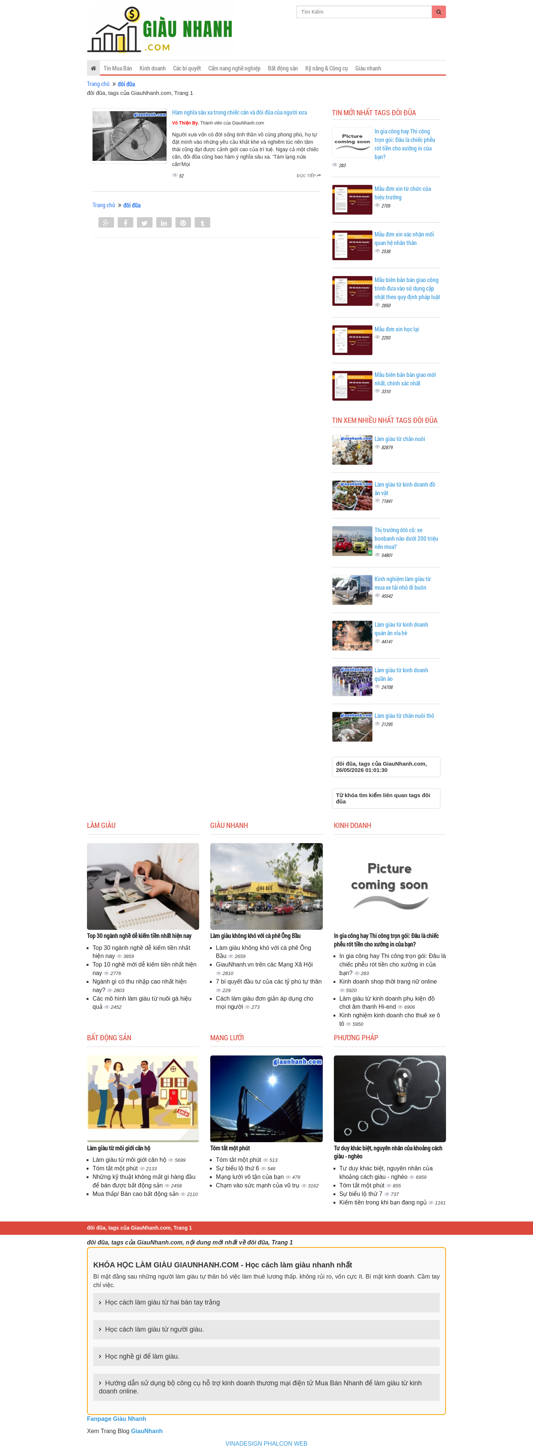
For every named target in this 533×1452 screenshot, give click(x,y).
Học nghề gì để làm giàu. (142, 1356)
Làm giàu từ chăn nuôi (400, 438)
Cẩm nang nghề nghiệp (234, 68)
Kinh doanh (153, 68)
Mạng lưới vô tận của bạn (250, 1177)
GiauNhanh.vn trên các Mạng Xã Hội (264, 964)
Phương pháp (356, 1037)
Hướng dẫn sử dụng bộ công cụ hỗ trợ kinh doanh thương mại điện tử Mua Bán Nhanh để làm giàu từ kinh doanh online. (260, 1387)
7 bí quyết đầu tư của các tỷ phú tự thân (269, 981)
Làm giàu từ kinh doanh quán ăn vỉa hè (401, 628)
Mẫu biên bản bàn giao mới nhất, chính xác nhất (405, 379)
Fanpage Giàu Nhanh (116, 1419)
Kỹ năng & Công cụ (326, 68)
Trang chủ (98, 83)
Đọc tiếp (309, 175)
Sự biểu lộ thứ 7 (361, 1194)
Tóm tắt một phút (116, 1168)
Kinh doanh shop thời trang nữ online (388, 981)
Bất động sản (283, 68)
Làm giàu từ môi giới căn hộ (118, 1148)
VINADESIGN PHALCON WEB (266, 1444)
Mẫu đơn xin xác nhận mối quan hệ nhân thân (404, 238)
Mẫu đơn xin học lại (397, 329)
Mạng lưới (227, 1037)
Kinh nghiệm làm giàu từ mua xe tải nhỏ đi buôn (403, 583)
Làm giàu (101, 825)
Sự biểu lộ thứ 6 (238, 1168)
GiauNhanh (146, 1431)
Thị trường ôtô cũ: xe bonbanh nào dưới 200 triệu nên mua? (406, 538)
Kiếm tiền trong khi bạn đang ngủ (384, 1202)
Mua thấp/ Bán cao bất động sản (136, 1194)
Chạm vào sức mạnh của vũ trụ (258, 1185)
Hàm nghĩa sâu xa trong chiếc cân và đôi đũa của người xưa (239, 112)
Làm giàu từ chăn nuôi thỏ (404, 715)
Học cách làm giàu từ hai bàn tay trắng (162, 1302)
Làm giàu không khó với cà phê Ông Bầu (255, 935)
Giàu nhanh (368, 68)
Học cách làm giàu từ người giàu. (154, 1329)
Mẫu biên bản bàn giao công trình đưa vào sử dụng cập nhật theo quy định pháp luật (407, 288)
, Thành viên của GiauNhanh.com (218, 123)
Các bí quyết (187, 68)
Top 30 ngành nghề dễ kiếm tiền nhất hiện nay (139, 935)
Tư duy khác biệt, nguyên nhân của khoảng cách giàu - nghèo (388, 1152)
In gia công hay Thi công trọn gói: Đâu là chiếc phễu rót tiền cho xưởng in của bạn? (405, 143)
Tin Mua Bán (118, 68)
